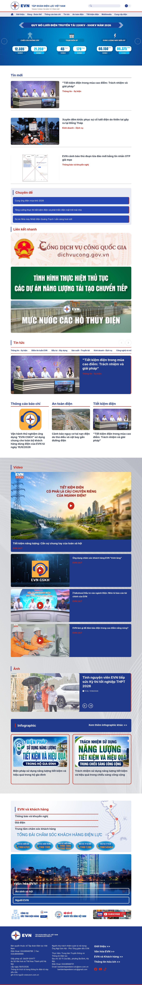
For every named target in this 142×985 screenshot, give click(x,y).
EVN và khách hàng (33, 809)
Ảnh (16, 669)
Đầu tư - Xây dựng (59, 350)
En (129, 6)
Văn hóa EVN (26, 884)
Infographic (27, 725)
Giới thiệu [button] (20, 14)
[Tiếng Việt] (38, 5)
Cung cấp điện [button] (120, 14)
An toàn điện (62, 404)
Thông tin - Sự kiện (71, 91)
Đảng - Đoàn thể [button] (34, 14)
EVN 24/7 (17, 548)
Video (18, 467)
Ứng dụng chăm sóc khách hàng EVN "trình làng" (97, 558)
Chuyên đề (24, 192)
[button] (138, 41)
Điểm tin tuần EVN (39, 350)
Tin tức (19, 343)
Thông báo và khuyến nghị (75, 164)
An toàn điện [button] (78, 14)
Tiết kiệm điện (104, 404)
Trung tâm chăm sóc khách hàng (35, 828)
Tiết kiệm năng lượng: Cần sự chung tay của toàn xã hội (47, 543)
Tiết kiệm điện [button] (92, 14)
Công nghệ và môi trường (127, 350)
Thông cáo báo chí (52, 14)
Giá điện (20, 822)
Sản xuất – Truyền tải (80, 350)
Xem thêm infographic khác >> (108, 725)
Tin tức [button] (66, 14)
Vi (126, 6)
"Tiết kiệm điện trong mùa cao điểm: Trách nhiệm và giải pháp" (103, 364)
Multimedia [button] (107, 14)
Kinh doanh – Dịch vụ (72, 128)
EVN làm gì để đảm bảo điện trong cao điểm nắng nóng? (100, 628)
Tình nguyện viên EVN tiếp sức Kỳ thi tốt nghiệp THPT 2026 (104, 681)
